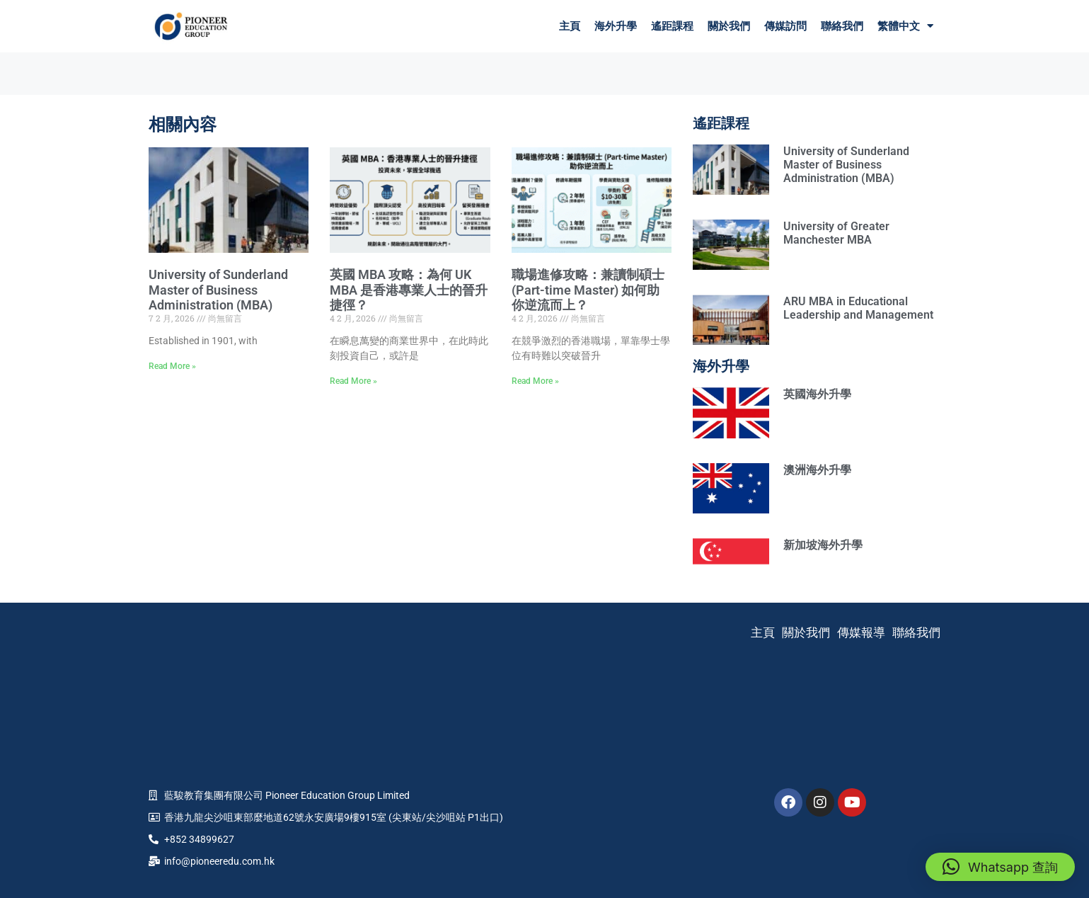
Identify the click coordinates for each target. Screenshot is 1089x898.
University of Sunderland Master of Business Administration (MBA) (218, 289)
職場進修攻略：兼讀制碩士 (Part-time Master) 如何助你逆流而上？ (588, 289)
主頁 (569, 26)
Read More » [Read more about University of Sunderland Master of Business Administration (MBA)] (172, 366)
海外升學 (615, 26)
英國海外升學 (817, 394)
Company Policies (545, 863)
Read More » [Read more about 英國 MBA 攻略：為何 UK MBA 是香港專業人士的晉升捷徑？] (353, 381)
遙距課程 (672, 26)
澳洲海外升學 (817, 470)
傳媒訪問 (785, 26)
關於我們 (729, 26)
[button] (1000, 867)
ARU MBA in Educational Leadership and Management (858, 308)
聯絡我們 (842, 26)
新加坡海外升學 (823, 545)
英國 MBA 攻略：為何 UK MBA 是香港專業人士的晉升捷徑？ (409, 289)
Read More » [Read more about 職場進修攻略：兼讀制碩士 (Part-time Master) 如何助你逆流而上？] (535, 381)
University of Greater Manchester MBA (836, 233)
